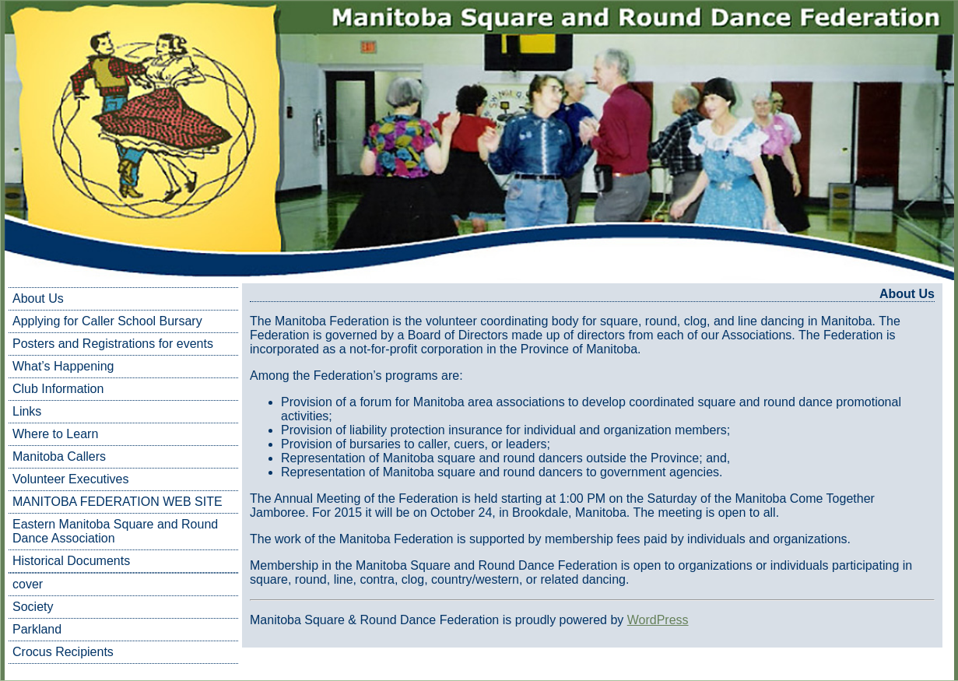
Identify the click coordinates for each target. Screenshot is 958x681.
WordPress (658, 620)
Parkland (36, 629)
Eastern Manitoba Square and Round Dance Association (115, 531)
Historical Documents (71, 560)
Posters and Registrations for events (112, 343)
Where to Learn (55, 434)
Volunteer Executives (70, 479)
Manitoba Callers (59, 456)
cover (27, 584)
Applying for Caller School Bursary (107, 321)
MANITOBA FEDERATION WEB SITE (117, 501)
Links (26, 411)
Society (32, 606)
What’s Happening (63, 366)
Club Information (58, 388)
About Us (38, 298)
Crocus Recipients (63, 651)
